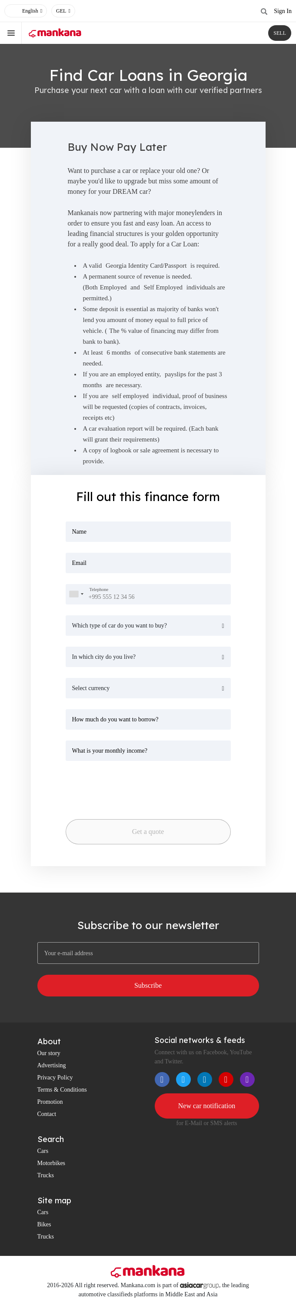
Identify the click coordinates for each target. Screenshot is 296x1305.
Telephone (99, 589)
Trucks (45, 1175)
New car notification (207, 1105)
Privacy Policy (55, 1077)
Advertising (51, 1065)
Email (79, 563)
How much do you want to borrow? (115, 719)
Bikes (44, 1224)
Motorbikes (51, 1163)
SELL (279, 33)
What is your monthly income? (109, 750)
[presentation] (126, 787)
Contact (47, 1114)
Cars (43, 1151)
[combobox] (76, 594)
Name (79, 531)
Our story (48, 1053)
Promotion (50, 1102)
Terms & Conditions (62, 1089)
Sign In (283, 11)
